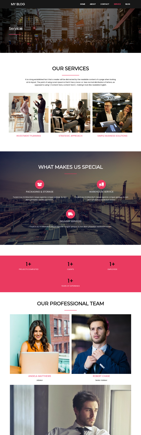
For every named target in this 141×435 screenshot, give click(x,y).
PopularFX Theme (77, 432)
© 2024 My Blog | (63, 432)
